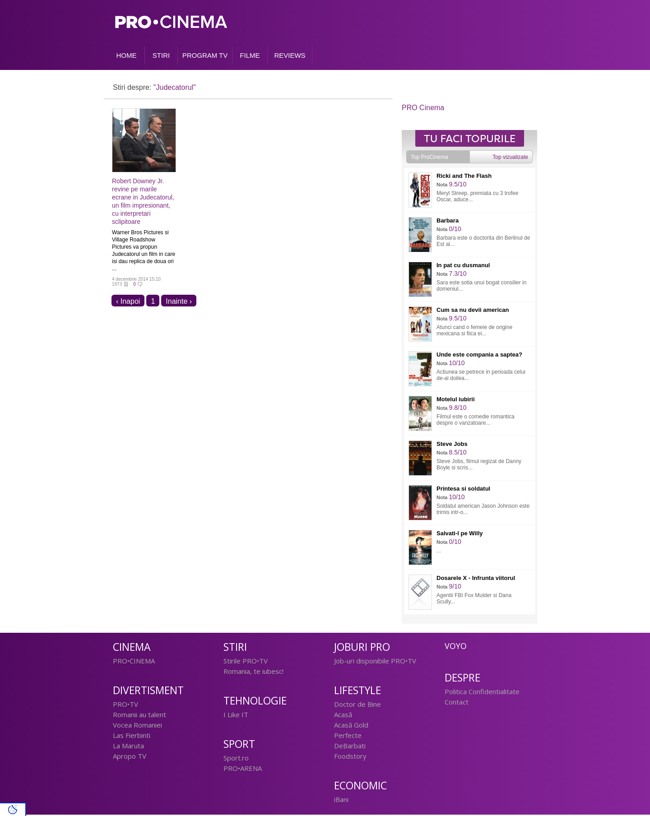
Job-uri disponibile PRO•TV (375, 662)
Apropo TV (129, 757)
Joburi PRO (362, 648)
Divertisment (148, 691)
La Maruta (128, 747)
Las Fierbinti (131, 737)
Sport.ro (236, 759)
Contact (457, 703)
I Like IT (235, 716)
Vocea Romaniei (137, 726)
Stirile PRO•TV (245, 662)
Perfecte (348, 737)
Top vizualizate (510, 158)
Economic (360, 787)
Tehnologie (255, 702)
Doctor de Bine (357, 705)
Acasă (343, 716)
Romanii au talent (139, 716)
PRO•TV (125, 705)
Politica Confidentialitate (482, 693)
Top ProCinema (429, 158)
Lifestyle (357, 691)
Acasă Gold (351, 726)
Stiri (235, 648)
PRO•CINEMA (134, 662)
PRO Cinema (423, 109)
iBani (341, 801)
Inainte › (179, 302)
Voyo (456, 647)
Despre (462, 679)
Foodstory (350, 757)
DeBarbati (350, 747)
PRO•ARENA (242, 769)
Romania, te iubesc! (253, 672)
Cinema (132, 648)
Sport (239, 745)
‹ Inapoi (128, 302)
